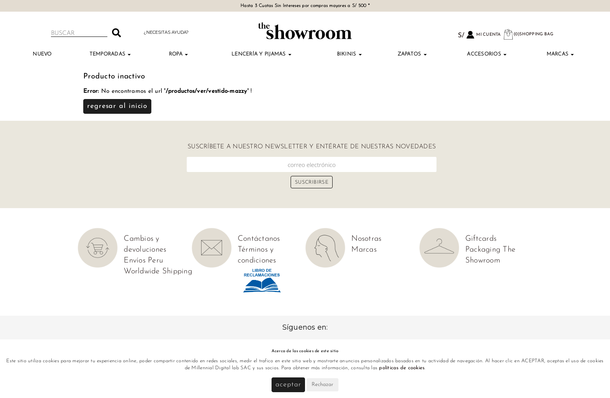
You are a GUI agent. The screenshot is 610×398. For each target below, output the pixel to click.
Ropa (178, 54)
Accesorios (487, 54)
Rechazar (322, 385)
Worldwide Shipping (158, 271)
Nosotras (366, 239)
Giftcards (480, 239)
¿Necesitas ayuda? (166, 32)
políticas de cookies (401, 367)
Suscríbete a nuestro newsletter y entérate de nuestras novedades (312, 147)
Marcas (560, 54)
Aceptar (288, 384)
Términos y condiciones (257, 255)
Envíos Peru (143, 260)
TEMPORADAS (110, 54)
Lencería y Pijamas (261, 54)
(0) (528, 34)
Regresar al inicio (117, 106)
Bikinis (349, 54)
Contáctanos (259, 239)
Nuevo (42, 54)
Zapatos (412, 54)
